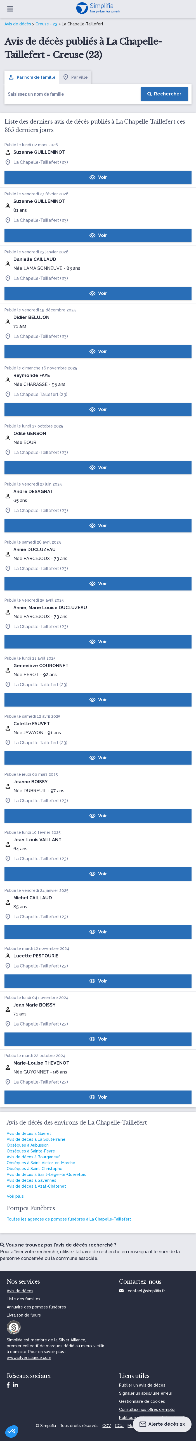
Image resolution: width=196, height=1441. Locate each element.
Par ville (75, 77)
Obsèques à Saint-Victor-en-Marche (41, 1163)
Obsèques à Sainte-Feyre (31, 1151)
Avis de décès (17, 24)
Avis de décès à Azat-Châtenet (36, 1186)
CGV (106, 1425)
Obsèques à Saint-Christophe (34, 1168)
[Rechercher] (164, 94)
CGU (119, 1425)
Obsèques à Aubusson (28, 1145)
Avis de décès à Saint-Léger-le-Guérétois (46, 1174)
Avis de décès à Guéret (29, 1133)
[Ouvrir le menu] (10, 9)
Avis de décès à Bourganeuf (33, 1157)
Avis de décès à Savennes (31, 1180)
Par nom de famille (32, 77)
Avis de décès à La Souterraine (36, 1139)
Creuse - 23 (46, 24)
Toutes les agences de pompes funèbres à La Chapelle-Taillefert (69, 1219)
